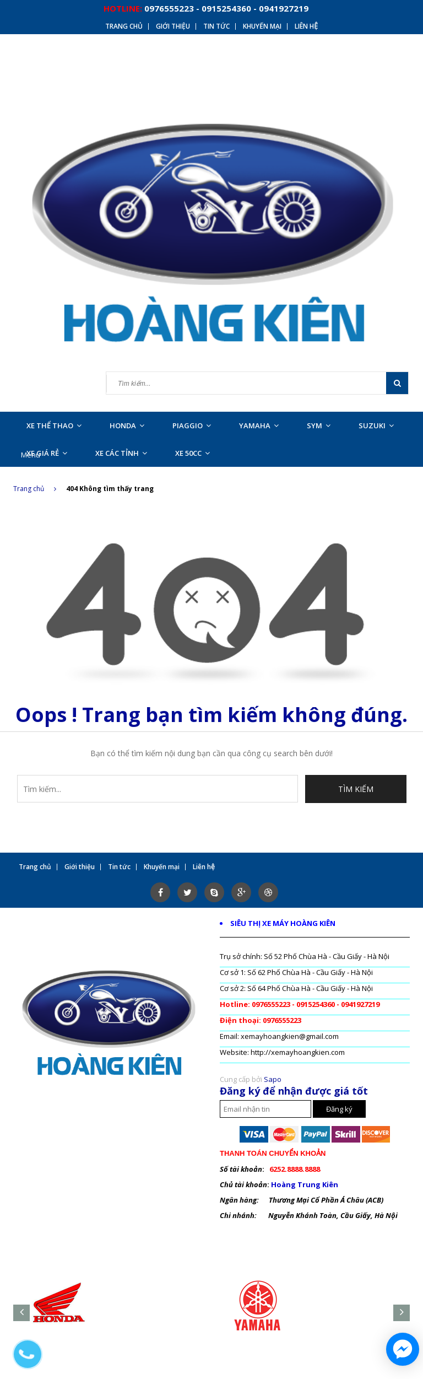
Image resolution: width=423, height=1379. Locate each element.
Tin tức (216, 26)
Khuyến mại (262, 26)
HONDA (127, 425)
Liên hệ (306, 26)
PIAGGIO (191, 425)
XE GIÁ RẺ (46, 453)
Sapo (272, 1079)
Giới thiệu (173, 26)
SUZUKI (376, 425)
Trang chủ (124, 26)
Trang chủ (34, 488)
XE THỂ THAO (54, 425)
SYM (318, 425)
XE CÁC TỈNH (121, 453)
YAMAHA (259, 425)
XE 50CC (192, 453)
